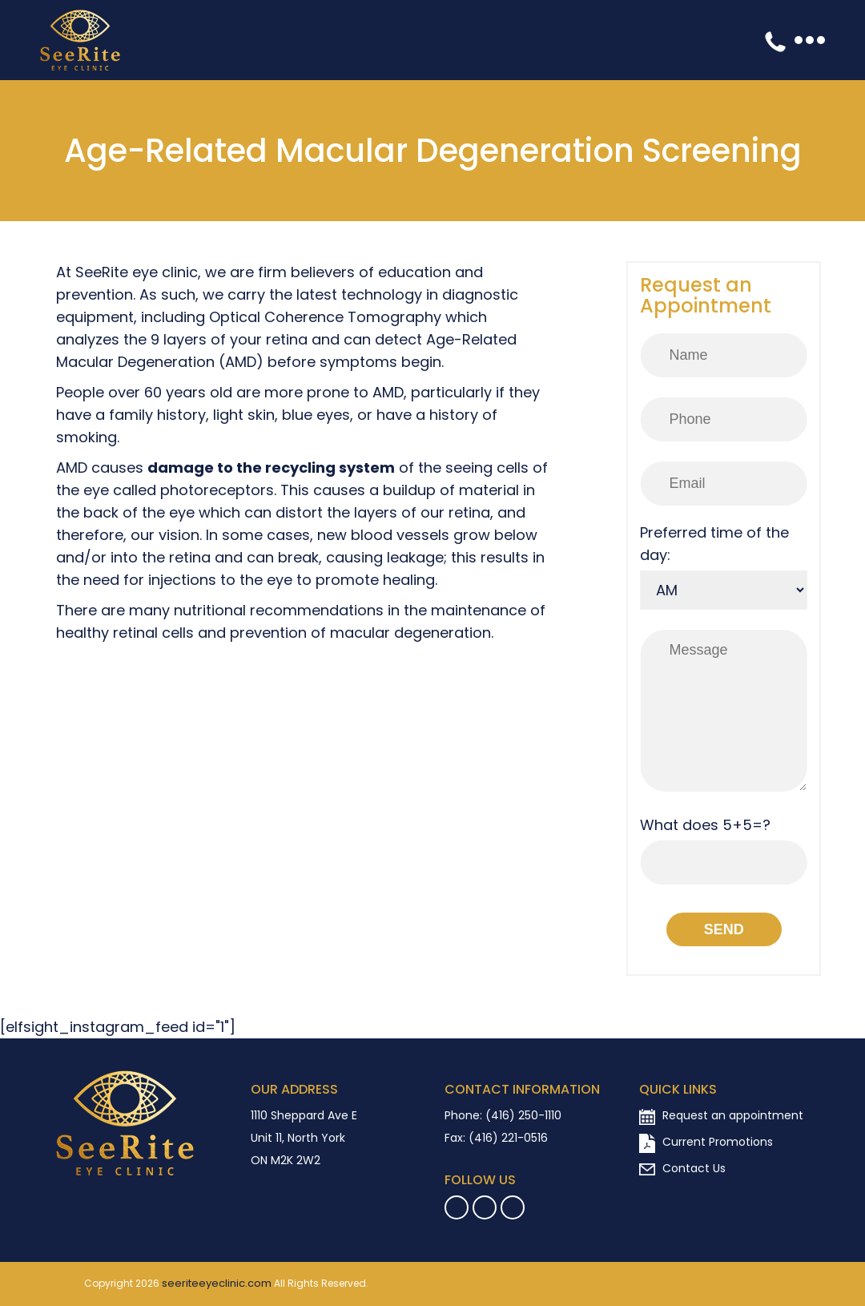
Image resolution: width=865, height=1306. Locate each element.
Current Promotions (706, 1143)
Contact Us (682, 1168)
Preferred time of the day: (714, 543)
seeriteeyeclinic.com (217, 1283)
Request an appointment (721, 1115)
